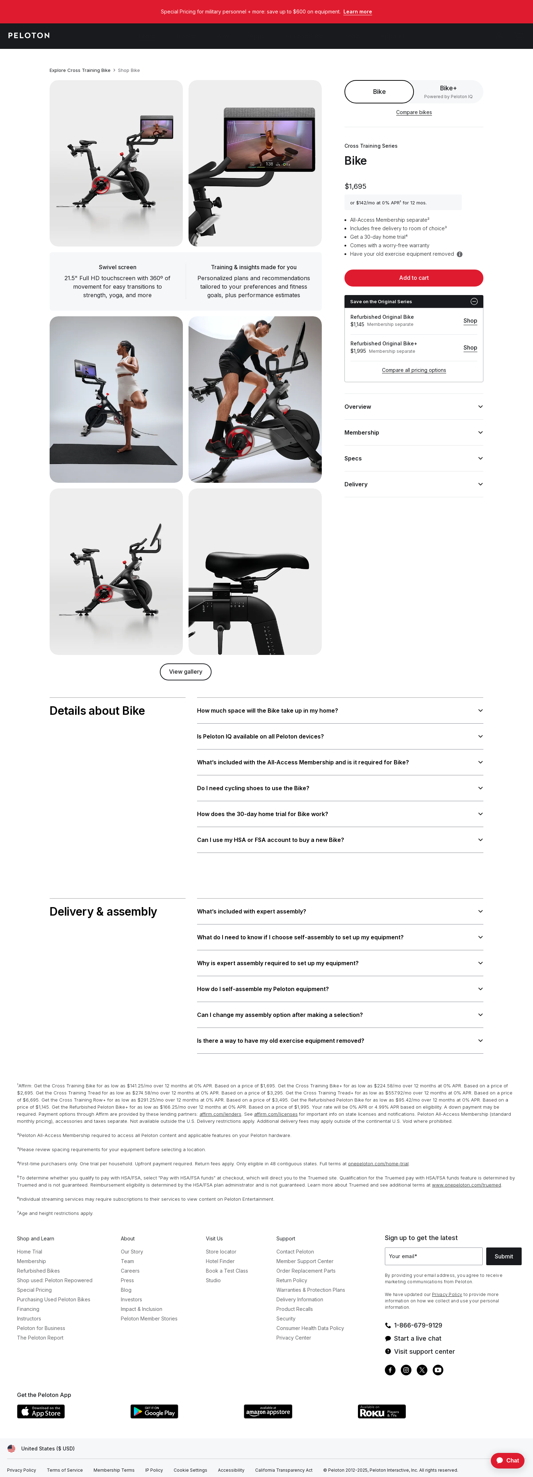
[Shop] (470, 321)
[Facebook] (390, 1365)
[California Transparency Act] (284, 1464)
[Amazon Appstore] (297, 1410)
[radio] (448, 91)
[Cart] (518, 36)
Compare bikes (414, 112)
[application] (504, 1460)
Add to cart (414, 277)
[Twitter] (422, 1365)
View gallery (185, 671)
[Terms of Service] (65, 1464)
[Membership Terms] (114, 1464)
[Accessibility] (231, 1464)
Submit (504, 1250)
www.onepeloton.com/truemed (466, 1179)
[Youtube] (438, 1365)
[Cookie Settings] (190, 1464)
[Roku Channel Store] (410, 1410)
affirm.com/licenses (276, 1108)
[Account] (499, 36)
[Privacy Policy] (21, 1464)
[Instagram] (406, 1365)
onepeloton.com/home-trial (378, 1158)
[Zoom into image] (116, 163)
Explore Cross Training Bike (80, 70)
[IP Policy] (154, 1464)
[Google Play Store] (183, 1410)
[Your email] (434, 1251)
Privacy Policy (447, 1288)
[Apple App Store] (70, 1410)
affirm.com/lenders (220, 1108)
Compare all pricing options (414, 370)
